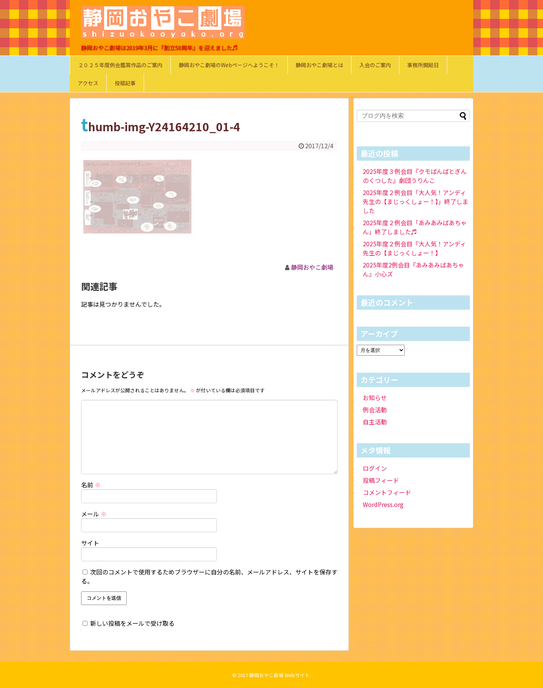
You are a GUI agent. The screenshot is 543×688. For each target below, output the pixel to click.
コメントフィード (387, 492)
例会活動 (375, 409)
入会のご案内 (375, 65)
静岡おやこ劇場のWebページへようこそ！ (229, 65)
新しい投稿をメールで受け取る (132, 623)
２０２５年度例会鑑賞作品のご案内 (120, 65)
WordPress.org (383, 504)
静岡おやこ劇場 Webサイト (279, 675)
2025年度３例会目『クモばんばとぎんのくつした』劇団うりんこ (415, 176)
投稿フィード (381, 480)
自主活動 (375, 421)
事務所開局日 (423, 65)
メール (94, 513)
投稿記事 (125, 83)
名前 (91, 484)
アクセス (88, 83)
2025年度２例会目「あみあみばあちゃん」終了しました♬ (415, 227)
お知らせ (375, 397)
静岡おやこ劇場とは (319, 65)
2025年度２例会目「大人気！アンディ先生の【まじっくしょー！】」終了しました (415, 201)
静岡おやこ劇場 (312, 267)
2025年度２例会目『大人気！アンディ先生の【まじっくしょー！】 (414, 248)
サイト (90, 542)
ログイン (375, 468)
